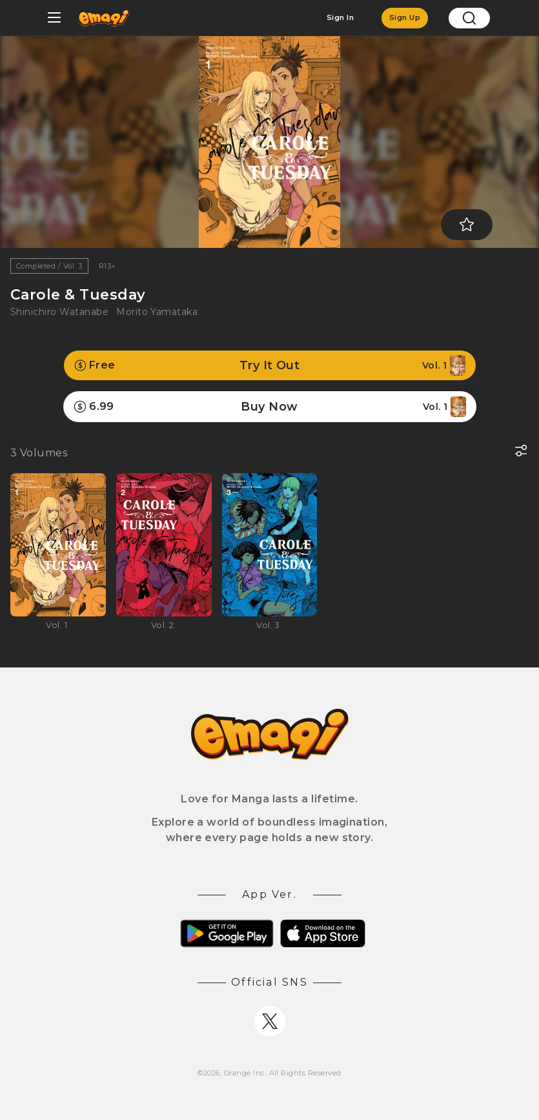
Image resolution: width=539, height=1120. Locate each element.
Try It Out (269, 365)
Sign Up (404, 17)
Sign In (340, 17)
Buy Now (270, 406)
